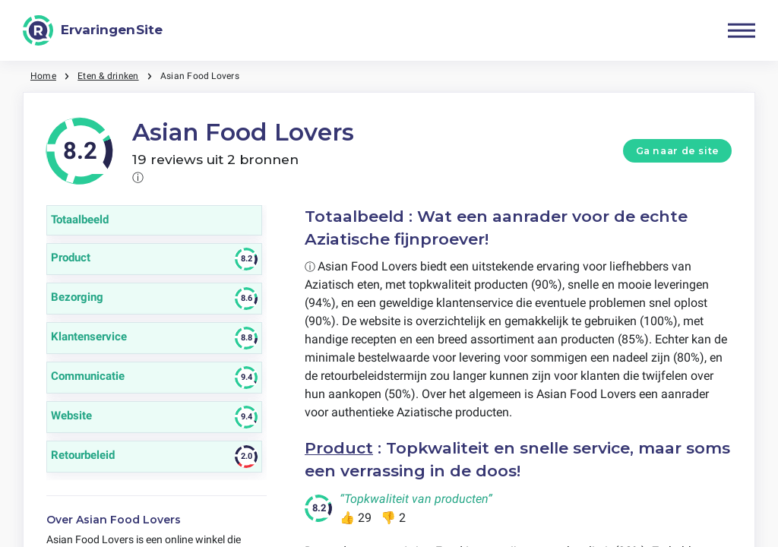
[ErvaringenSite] (93, 30)
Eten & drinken (107, 76)
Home (43, 76)
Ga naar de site (677, 151)
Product (339, 447)
